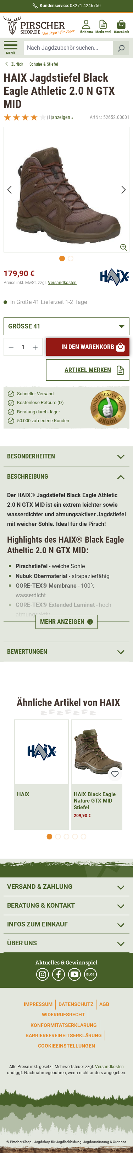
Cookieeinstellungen (66, 1046)
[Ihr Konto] (86, 25)
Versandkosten (62, 282)
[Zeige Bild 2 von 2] (70, 258)
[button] (66, 477)
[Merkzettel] (103, 25)
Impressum (38, 1004)
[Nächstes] (123, 189)
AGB (104, 1004)
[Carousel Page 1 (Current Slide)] (49, 836)
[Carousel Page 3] (67, 836)
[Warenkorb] (121, 25)
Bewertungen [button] (66, 652)
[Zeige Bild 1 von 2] (62, 258)
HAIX (23, 794)
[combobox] (68, 47)
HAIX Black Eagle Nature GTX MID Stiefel (95, 801)
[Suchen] (121, 47)
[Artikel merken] (87, 370)
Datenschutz (76, 1004)
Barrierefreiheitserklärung (64, 1035)
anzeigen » (62, 117)
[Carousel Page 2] (58, 836)
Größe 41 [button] (24, 326)
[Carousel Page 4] (75, 836)
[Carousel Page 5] (84, 836)
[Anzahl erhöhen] (35, 347)
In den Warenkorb (93, 347)
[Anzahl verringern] (11, 347)
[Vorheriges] (9, 189)
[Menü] (11, 47)
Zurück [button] (15, 64)
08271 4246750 (70, 5)
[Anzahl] (23, 347)
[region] (66, 196)
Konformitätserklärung (64, 1025)
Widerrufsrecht (63, 1014)
